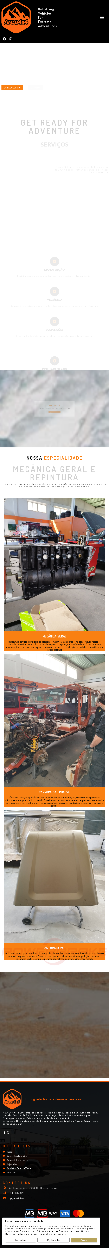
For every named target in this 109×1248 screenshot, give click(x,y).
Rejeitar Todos (53, 1240)
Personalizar (20, 1240)
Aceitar (84, 1240)
